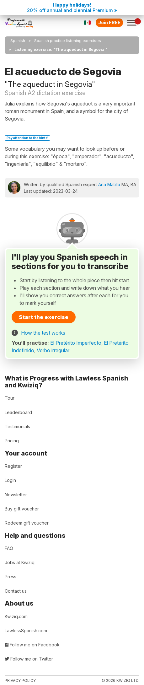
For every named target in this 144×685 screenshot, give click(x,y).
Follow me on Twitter (29, 658)
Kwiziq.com (16, 616)
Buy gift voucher (22, 508)
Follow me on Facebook (32, 644)
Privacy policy (20, 680)
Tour (9, 398)
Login (10, 480)
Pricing (12, 440)
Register (13, 466)
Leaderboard (18, 412)
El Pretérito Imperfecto (75, 343)
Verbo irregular (53, 350)
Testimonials (17, 426)
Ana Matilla (109, 184)
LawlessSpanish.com (26, 630)
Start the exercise (43, 317)
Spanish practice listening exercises (67, 40)
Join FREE (109, 22)
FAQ (9, 548)
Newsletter (16, 494)
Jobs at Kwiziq (20, 562)
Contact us (16, 591)
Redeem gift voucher (27, 523)
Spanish (17, 40)
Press (10, 576)
